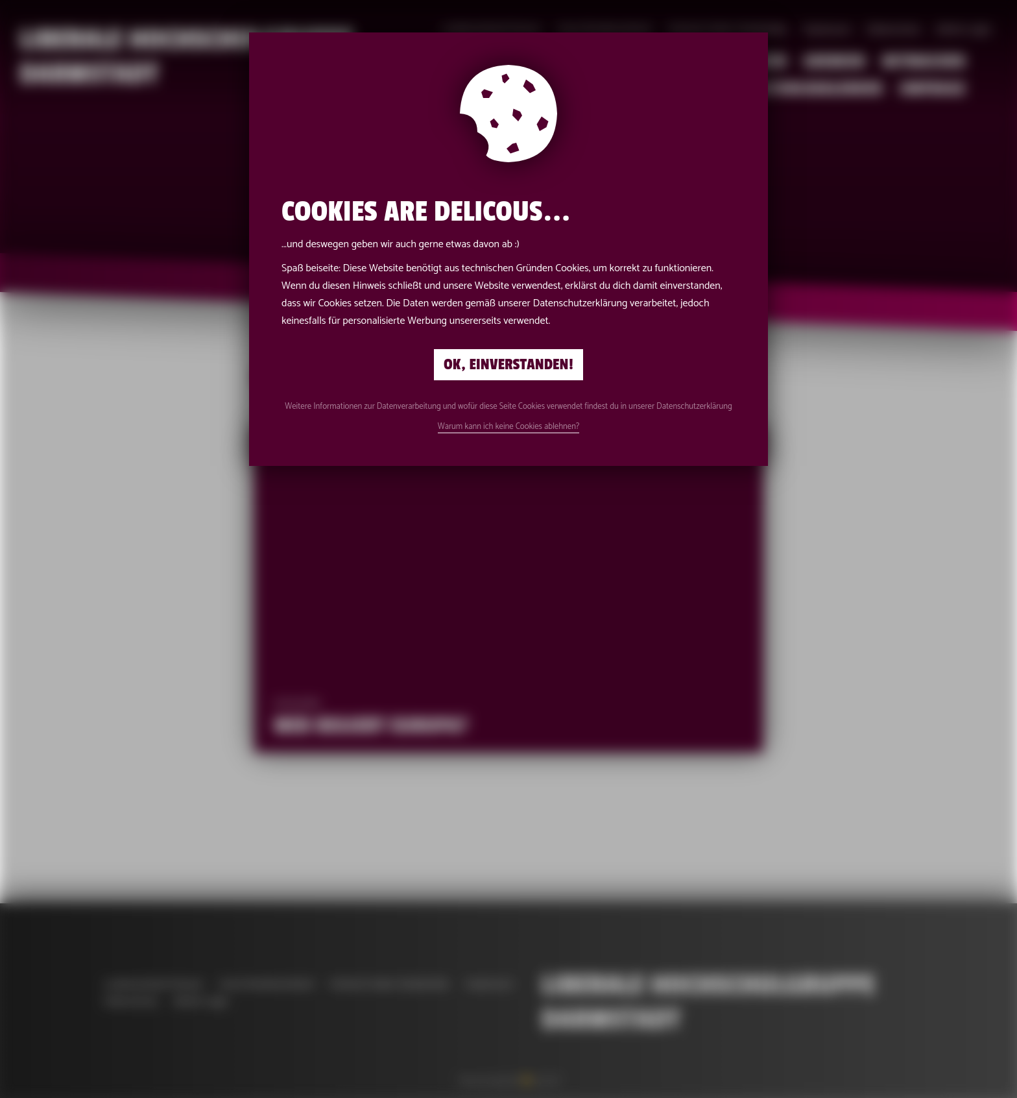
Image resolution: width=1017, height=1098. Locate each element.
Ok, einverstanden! (508, 365)
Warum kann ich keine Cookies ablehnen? (509, 426)
